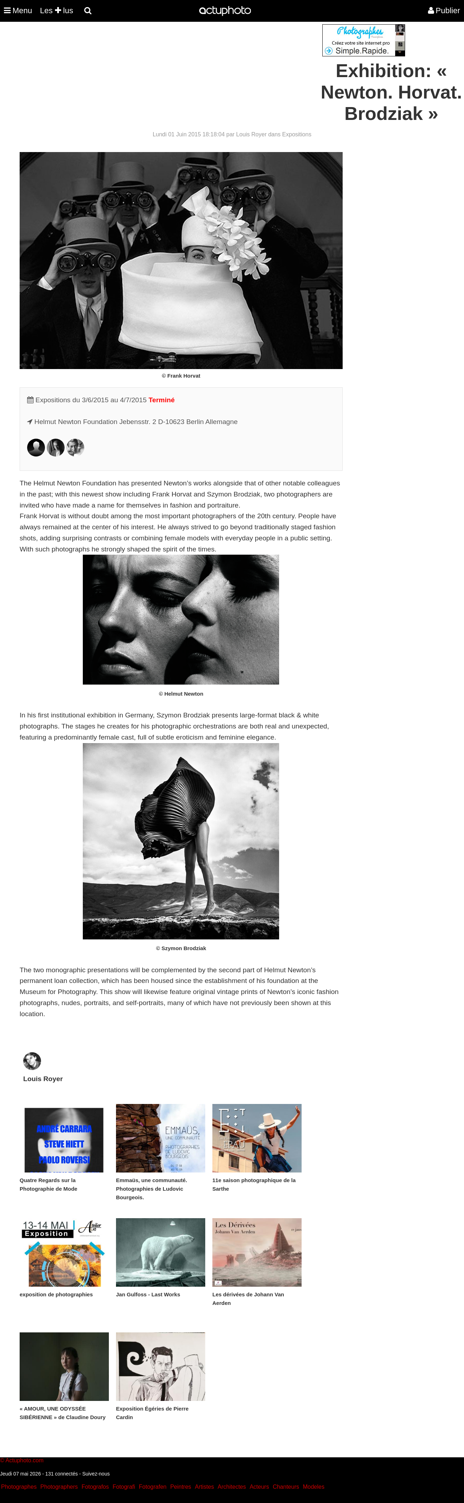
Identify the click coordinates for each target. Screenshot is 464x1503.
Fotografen (152, 1487)
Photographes (19, 1487)
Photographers (59, 1487)
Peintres (180, 1487)
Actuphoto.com (24, 1460)
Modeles (313, 1487)
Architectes (232, 1487)
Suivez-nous (96, 1474)
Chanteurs (286, 1487)
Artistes (204, 1487)
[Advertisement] (189, 74)
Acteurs (259, 1487)
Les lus (56, 10)
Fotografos (95, 1487)
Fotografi (123, 1487)
